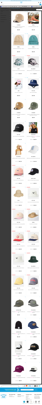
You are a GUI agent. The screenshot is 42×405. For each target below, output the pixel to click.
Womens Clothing (17, 8)
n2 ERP (18, 386)
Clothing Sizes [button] (5, 17)
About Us (27, 396)
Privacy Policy (28, 398)
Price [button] (5, 13)
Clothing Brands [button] (5, 15)
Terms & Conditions (37, 396)
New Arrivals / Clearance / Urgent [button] (5, 11)
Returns (27, 397)
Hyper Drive (27, 402)
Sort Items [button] (5, 21)
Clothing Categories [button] (5, 8)
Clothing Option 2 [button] (5, 19)
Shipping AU (19, 396)
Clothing (12, 8)
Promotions (10, 395)
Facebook (39, 402)
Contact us (27, 395)
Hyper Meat (31, 402)
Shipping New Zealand (20, 395)
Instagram (36, 402)
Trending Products (11, 396)
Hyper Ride (24, 402)
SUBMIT (35, 389)
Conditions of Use (36, 395)
